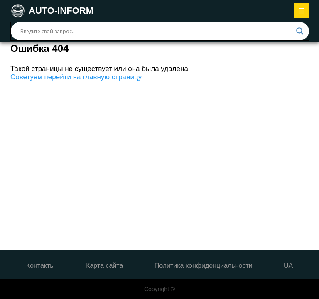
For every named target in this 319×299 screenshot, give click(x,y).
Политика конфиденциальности (204, 265)
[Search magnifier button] (300, 31)
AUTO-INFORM (51, 10)
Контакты (40, 265)
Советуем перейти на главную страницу (76, 77)
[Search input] (156, 31)
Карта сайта (104, 265)
